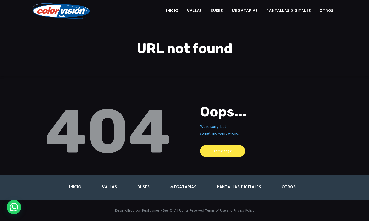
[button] (14, 207)
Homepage (222, 151)
